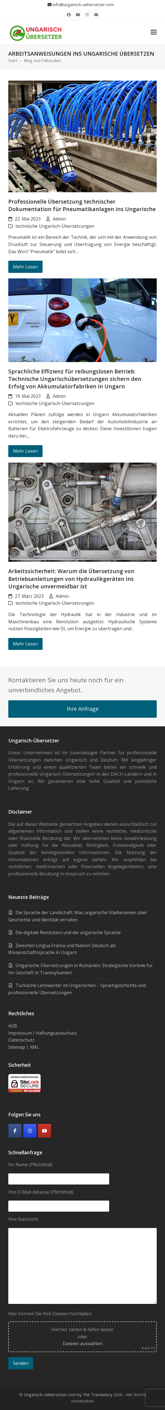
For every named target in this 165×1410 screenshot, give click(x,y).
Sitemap (16, 1047)
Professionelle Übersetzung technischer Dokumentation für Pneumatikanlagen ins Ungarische (82, 205)
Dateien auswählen (83, 1343)
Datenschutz (21, 1040)
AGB (12, 1026)
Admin (59, 219)
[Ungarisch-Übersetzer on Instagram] (29, 1131)
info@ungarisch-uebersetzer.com (83, 4)
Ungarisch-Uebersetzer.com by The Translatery (68, 1394)
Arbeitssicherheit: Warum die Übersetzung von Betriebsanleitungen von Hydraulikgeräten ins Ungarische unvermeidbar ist (71, 578)
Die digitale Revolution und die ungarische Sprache (68, 932)
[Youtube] (44, 1131)
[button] (154, 32)
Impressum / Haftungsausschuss (42, 1033)
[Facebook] (15, 1131)
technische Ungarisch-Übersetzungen (54, 226)
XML (34, 1047)
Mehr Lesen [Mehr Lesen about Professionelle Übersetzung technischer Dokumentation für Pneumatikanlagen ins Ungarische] (25, 267)
